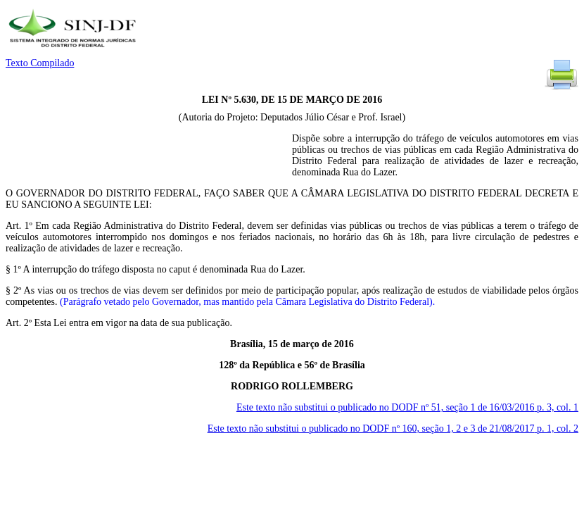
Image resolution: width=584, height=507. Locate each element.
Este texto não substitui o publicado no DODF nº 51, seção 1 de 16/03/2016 (407, 407)
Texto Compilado (40, 63)
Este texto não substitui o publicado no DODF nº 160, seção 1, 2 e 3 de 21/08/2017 (393, 428)
